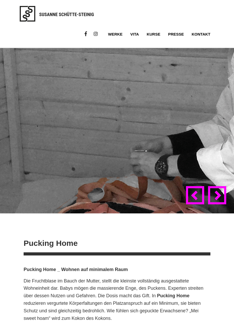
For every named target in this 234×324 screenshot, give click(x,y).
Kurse (153, 34)
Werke (115, 34)
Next (218, 200)
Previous (196, 200)
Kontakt (201, 34)
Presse (176, 34)
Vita (134, 34)
